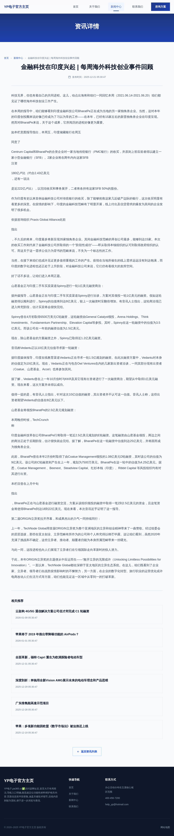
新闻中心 (116, 6)
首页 (75, 6)
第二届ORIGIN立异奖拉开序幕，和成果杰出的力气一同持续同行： (56, 518)
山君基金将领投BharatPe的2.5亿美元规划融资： (44, 410)
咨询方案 (160, 6)
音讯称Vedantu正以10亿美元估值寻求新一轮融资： (45, 348)
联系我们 (137, 6)
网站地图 (165, 827)
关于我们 (94, 6)
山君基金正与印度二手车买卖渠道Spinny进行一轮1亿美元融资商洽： (57, 286)
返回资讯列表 (87, 751)
